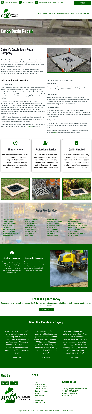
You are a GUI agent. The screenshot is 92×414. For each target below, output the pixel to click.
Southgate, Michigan (52, 231)
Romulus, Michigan (52, 229)
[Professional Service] (46, 143)
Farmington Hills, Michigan (54, 221)
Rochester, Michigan (30, 229)
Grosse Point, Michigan (9, 223)
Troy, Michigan (50, 233)
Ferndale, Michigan (73, 221)
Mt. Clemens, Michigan (53, 225)
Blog (72, 13)
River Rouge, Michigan (9, 229)
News (37, 398)
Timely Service (15, 149)
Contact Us (78, 13)
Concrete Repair (40, 389)
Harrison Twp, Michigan (53, 223)
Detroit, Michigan (29, 221)
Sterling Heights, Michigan (10, 233)
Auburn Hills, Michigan (31, 219)
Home (39, 13)
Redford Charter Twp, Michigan (77, 227)
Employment (39, 395)
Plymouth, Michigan (30, 227)
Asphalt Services (49, 13)
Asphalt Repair (40, 384)
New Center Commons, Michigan (77, 225)
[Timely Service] (15, 143)
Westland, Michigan (52, 235)
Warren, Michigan (8, 235)
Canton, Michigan (51, 219)
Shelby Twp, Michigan (9, 231)
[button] (2, 344)
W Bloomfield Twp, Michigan (76, 233)
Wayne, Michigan (29, 235)
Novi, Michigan (7, 227)
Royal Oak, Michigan (74, 229)
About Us (86, 13)
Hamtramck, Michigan (30, 223)
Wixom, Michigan (73, 235)
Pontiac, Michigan (51, 227)
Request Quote (40, 402)
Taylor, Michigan (29, 233)
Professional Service (46, 149)
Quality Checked (77, 149)
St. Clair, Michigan (73, 231)
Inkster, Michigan (7, 225)
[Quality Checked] (76, 143)
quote (55, 133)
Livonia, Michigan (29, 225)
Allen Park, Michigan (8, 219)
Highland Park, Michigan (75, 223)
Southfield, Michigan (30, 231)
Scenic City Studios (67, 411)
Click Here (30, 126)
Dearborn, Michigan (8, 221)
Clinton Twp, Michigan (74, 219)
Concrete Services (62, 13)
